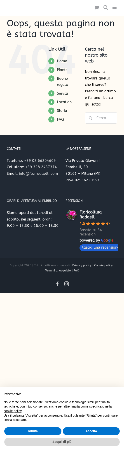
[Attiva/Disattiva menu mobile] (114, 7)
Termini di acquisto (58, 270)
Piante (62, 70)
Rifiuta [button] (33, 431)
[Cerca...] (101, 118)
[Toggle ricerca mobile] (105, 7)
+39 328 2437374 (41, 167)
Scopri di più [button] (62, 442)
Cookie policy (103, 265)
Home (62, 61)
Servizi (62, 93)
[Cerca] (90, 118)
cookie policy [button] (12, 411)
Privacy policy (81, 265)
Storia (62, 110)
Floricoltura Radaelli (91, 215)
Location (64, 102)
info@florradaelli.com (38, 173)
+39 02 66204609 (40, 160)
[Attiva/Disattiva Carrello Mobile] (96, 7)
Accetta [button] (91, 431)
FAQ (60, 119)
